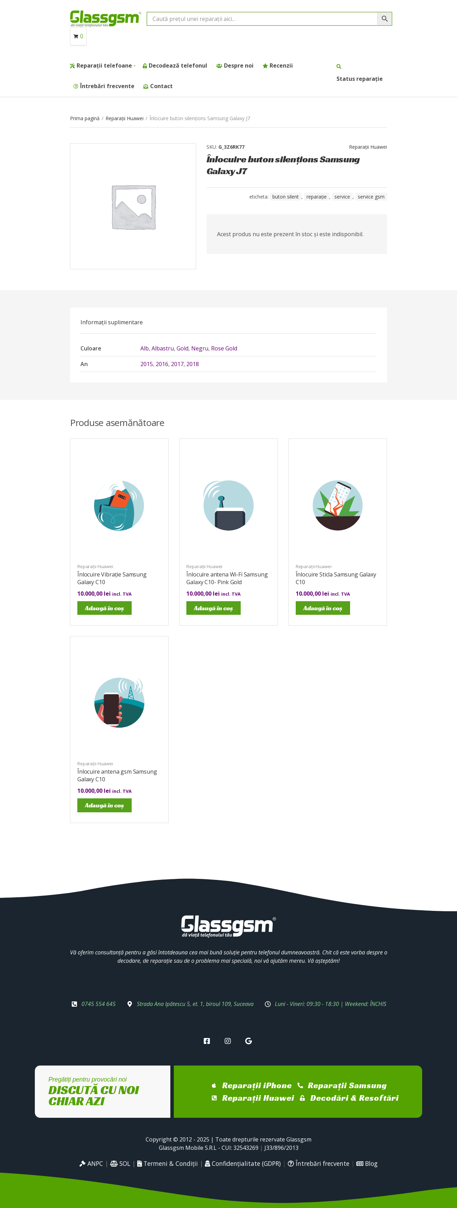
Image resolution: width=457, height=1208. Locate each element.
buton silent (285, 196)
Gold (182, 348)
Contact (161, 86)
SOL (120, 1163)
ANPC (91, 1163)
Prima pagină (85, 118)
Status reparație (359, 79)
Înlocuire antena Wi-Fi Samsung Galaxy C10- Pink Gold (227, 578)
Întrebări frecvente (107, 86)
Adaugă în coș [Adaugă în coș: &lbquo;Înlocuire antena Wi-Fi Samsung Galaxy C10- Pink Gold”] (213, 608)
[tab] (111, 322)
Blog (367, 1163)
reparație (317, 196)
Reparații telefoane (104, 65)
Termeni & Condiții (167, 1163)
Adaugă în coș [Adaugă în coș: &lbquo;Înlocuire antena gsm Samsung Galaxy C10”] (104, 805)
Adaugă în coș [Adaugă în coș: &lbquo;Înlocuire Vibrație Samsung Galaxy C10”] (104, 608)
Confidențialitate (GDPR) (243, 1163)
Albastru (163, 348)
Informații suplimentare (111, 322)
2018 (192, 364)
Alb (144, 348)
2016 (162, 364)
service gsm (371, 196)
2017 (177, 364)
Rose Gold (224, 348)
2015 (146, 364)
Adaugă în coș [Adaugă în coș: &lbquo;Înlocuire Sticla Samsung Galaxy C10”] (322, 608)
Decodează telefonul (178, 65)
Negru (199, 348)
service (342, 196)
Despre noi (239, 65)
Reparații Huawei (125, 118)
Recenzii (281, 65)
